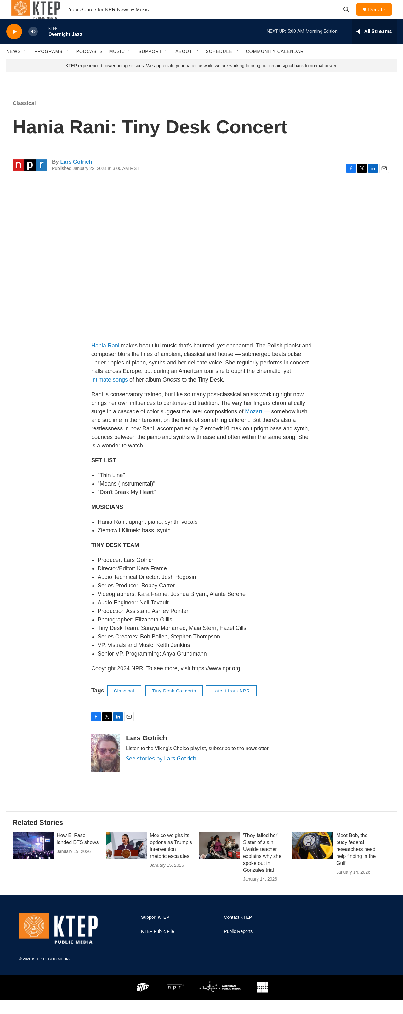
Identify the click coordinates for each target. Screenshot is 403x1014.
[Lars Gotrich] (105, 767)
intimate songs (109, 394)
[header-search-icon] (349, 17)
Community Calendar (275, 65)
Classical (24, 117)
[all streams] (374, 45)
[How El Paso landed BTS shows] (33, 859)
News (13, 65)
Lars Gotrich (76, 176)
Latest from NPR (231, 705)
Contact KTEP (238, 931)
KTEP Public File (157, 945)
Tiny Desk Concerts (174, 705)
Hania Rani (105, 360)
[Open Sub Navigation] (25, 65)
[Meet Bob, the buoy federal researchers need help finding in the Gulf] (312, 859)
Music (117, 65)
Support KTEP (155, 931)
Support (150, 65)
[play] (14, 46)
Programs (48, 65)
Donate (380, 16)
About (183, 65)
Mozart (253, 425)
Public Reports (238, 945)
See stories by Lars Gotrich (161, 772)
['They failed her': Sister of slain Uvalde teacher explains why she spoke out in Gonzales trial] (219, 859)
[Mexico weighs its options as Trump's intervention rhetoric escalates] (126, 859)
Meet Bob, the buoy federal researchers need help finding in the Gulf (356, 863)
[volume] (33, 46)
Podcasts (89, 65)
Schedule (219, 65)
